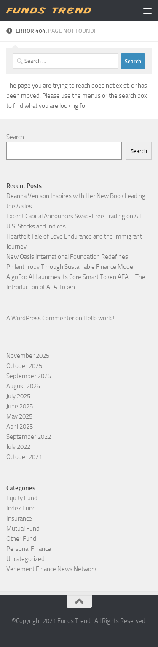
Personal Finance (28, 549)
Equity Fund (21, 498)
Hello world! (99, 318)
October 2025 (24, 366)
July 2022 (18, 447)
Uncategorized (25, 559)
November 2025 (27, 356)
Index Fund (21, 508)
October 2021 (24, 457)
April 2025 (19, 426)
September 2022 (28, 436)
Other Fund (21, 538)
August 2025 (23, 386)
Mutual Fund (23, 528)
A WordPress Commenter (40, 318)
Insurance (19, 518)
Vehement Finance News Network (51, 569)
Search (15, 137)
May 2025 (19, 416)
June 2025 (19, 406)
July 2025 (18, 396)
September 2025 (28, 376)
